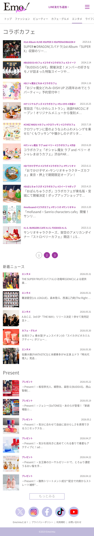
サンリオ (69, 166)
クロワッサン (54, 124)
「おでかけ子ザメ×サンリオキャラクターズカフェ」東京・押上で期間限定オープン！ (57, 172)
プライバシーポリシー (42, 522)
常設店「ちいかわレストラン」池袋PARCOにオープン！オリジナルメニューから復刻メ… (56, 110)
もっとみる (47, 496)
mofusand (30, 207)
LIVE (40, 42)
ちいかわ (63, 104)
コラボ (47, 62)
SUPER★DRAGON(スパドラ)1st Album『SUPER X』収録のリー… (57, 48)
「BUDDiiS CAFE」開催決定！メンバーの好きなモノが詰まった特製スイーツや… (57, 69)
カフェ (39, 62)
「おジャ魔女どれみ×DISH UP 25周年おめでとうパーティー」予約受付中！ (57, 89)
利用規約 (60, 522)
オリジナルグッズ (33, 104)
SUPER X (48, 42)
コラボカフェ (58, 62)
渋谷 (73, 145)
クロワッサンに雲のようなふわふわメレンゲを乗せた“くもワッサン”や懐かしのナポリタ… (57, 131)
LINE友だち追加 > (59, 7)
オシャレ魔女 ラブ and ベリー (39, 145)
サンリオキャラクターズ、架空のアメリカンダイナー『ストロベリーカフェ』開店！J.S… (57, 234)
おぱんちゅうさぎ (33, 186)
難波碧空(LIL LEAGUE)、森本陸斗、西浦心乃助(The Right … (56, 298)
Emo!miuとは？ (20, 522)
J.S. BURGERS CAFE (35, 227)
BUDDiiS (29, 62)
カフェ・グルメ (60, 18)
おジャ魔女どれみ (33, 83)
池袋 (71, 104)
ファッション (22, 18)
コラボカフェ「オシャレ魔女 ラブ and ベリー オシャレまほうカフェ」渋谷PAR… (57, 151)
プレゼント (27, 381)
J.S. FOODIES (54, 227)
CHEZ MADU (31, 124)
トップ (8, 18)
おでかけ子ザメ (32, 166)
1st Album (30, 42)
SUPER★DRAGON (64, 42)
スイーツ (71, 62)
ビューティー (40, 18)
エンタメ (77, 18)
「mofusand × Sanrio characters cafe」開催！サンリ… (56, 213)
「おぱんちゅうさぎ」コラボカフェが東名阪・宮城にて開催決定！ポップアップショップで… (57, 193)
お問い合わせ (74, 522)
